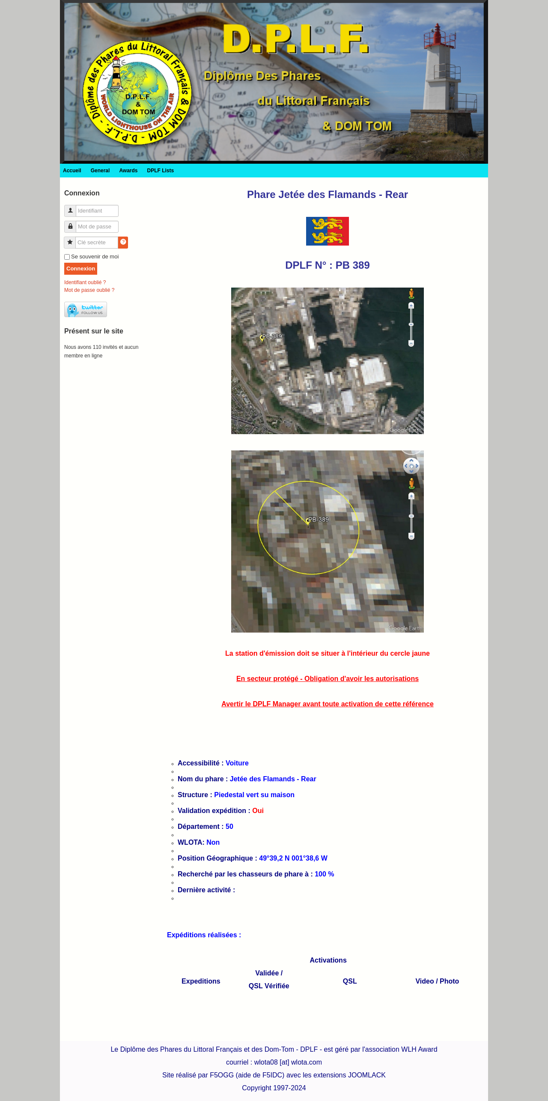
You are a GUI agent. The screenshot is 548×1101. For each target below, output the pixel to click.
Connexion (80, 268)
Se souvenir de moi (95, 256)
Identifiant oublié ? (85, 282)
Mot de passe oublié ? (89, 290)
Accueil (72, 171)
